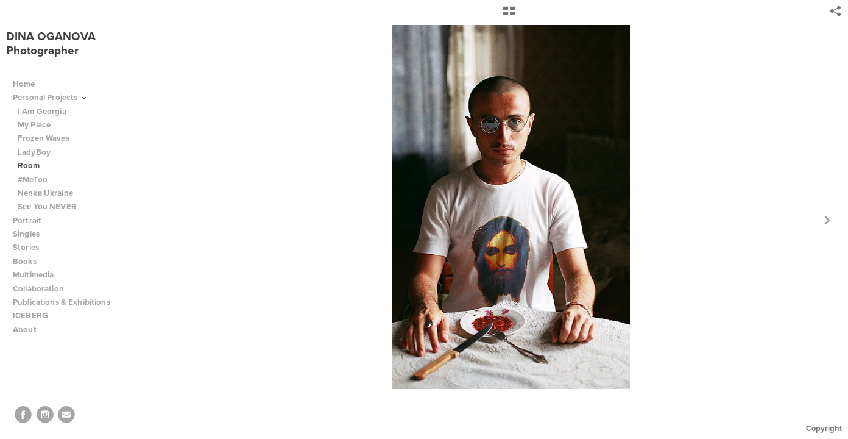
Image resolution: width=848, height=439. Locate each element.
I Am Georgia (42, 111)
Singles (26, 234)
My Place (34, 124)
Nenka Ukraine (45, 193)
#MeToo (33, 179)
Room (29, 165)
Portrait (27, 220)
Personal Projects (50, 97)
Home (24, 84)
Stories (31, 247)
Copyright (824, 428)
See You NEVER (47, 206)
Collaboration (43, 288)
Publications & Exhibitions (61, 302)
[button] (509, 15)
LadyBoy (34, 152)
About (29, 329)
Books (29, 261)
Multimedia (33, 274)
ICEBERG (30, 315)
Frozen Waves (43, 138)
